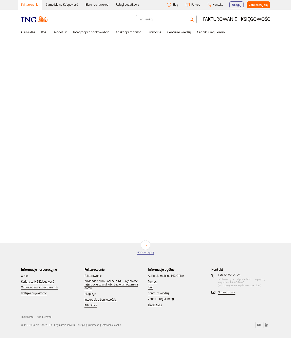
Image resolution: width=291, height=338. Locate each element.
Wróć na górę (145, 252)
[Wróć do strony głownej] (34, 19)
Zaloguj (236, 5)
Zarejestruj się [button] (258, 5)
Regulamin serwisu (64, 324)
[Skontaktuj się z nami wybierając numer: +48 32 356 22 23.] (229, 275)
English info (27, 316)
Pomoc (195, 4)
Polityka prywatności (88, 324)
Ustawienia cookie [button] (111, 324)
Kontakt (218, 4)
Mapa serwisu (44, 316)
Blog (175, 4)
